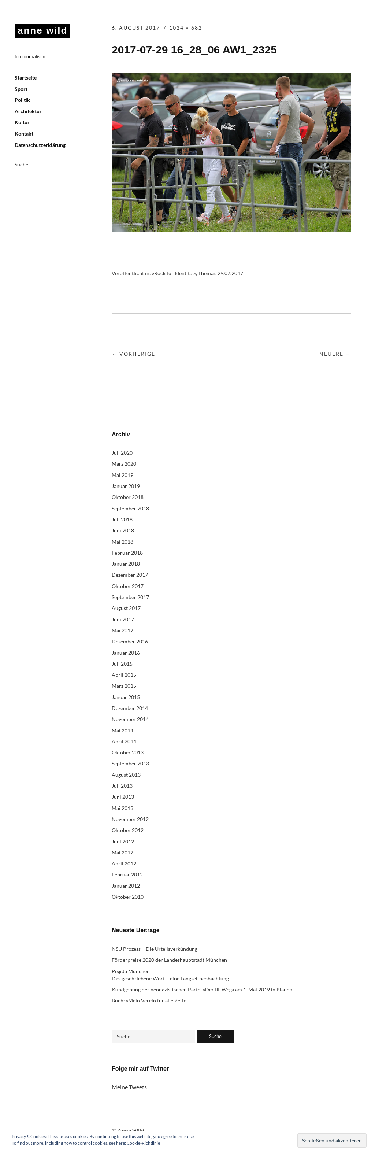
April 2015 (124, 675)
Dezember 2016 (130, 641)
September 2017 (130, 597)
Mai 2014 (122, 730)
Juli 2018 (122, 519)
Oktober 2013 (128, 752)
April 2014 (124, 741)
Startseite (26, 77)
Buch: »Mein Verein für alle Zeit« (149, 1000)
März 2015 (124, 686)
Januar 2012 (126, 886)
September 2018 (130, 508)
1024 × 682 (185, 28)
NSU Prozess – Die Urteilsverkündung (154, 949)
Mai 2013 (122, 808)
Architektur (28, 111)
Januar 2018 (126, 564)
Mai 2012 (122, 852)
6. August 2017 (136, 28)
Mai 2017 (122, 630)
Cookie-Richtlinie (143, 1143)
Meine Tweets (129, 1086)
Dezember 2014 (130, 708)
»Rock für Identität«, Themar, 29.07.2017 (197, 273)
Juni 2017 (123, 619)
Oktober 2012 (128, 830)
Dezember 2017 (130, 575)
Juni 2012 (123, 841)
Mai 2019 (122, 475)
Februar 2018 (127, 553)
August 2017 (126, 608)
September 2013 (130, 763)
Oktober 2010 (128, 897)
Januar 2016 (126, 653)
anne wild (42, 30)
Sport (21, 89)
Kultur (22, 122)
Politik (22, 100)
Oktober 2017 (128, 586)
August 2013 (126, 775)
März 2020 (124, 464)
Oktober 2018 (128, 497)
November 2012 (130, 819)
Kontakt (24, 133)
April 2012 (124, 863)
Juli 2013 (122, 786)
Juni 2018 (123, 530)
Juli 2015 (122, 664)
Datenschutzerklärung (40, 145)
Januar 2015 (126, 697)
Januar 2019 (126, 486)
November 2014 (130, 719)
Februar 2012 (127, 874)
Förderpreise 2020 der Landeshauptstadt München (169, 960)
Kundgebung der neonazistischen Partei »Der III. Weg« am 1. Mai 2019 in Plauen (202, 989)
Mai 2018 (122, 542)
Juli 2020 (122, 453)
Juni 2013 (123, 797)
